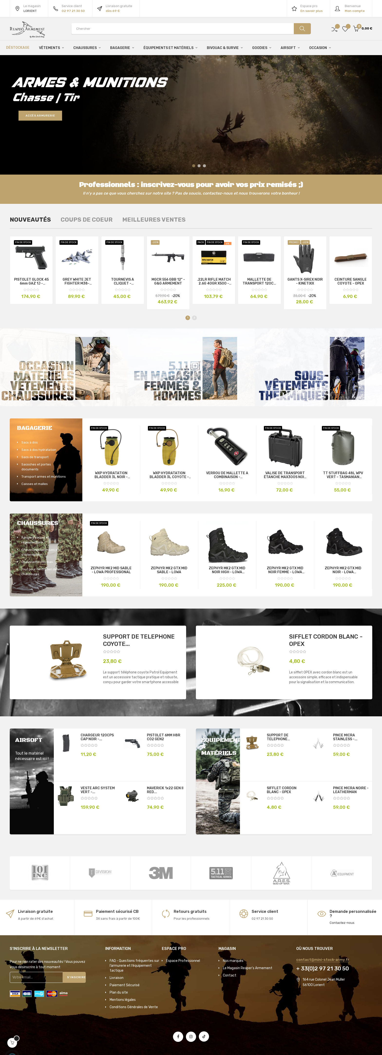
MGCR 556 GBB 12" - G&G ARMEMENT (168, 282)
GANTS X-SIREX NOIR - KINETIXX (305, 282)
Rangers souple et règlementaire (35, 540)
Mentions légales (123, 1000)
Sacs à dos (29, 442)
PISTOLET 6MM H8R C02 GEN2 (163, 737)
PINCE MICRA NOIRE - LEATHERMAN (351, 790)
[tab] (30, 219)
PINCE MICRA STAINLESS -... (345, 737)
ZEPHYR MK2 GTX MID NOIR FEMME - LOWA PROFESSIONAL (285, 570)
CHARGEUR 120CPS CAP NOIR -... (97, 737)
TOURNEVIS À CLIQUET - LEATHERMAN (122, 282)
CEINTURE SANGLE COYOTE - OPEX (350, 282)
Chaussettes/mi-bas (37, 562)
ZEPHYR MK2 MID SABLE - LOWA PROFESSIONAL (111, 570)
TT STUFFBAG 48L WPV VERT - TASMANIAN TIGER (343, 475)
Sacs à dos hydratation (38, 450)
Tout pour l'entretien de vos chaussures (42, 571)
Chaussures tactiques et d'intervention (40, 552)
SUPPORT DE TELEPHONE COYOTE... (139, 640)
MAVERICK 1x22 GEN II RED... (165, 790)
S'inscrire (76, 977)
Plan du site (119, 992)
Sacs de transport (34, 457)
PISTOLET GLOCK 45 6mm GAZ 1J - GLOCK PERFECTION (31, 282)
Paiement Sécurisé (125, 985)
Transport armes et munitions (43, 476)
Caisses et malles (34, 484)
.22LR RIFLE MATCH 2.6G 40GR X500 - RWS (214, 282)
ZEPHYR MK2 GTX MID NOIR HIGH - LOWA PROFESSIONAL (227, 570)
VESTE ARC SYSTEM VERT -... (98, 790)
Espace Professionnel (183, 961)
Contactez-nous (342, 923)
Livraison (117, 978)
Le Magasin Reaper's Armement (247, 968)
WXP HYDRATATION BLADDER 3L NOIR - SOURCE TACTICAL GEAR (111, 475)
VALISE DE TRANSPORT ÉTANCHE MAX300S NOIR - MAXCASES (285, 475)
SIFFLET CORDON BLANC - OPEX (326, 640)
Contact (229, 975)
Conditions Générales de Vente (134, 1007)
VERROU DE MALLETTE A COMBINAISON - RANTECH (227, 475)
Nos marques (233, 961)
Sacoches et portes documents (36, 467)
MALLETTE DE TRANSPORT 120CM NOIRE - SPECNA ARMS (259, 282)
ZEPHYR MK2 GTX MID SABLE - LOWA (169, 570)
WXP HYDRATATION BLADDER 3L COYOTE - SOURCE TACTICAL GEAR (169, 475)
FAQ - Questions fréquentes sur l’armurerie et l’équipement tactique (134, 966)
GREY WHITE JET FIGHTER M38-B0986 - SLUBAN (76, 282)
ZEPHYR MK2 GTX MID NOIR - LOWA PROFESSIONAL (343, 570)
